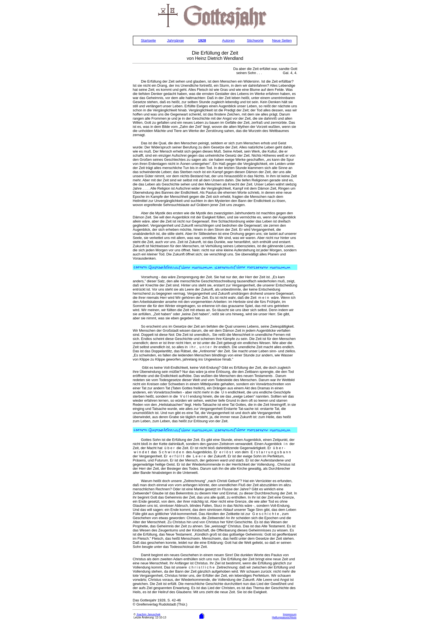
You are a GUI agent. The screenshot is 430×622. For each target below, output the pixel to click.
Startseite (148, 40)
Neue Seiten (282, 40)
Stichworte (255, 40)
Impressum (289, 614)
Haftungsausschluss (284, 617)
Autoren (228, 40)
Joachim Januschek (148, 614)
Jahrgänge (175, 40)
